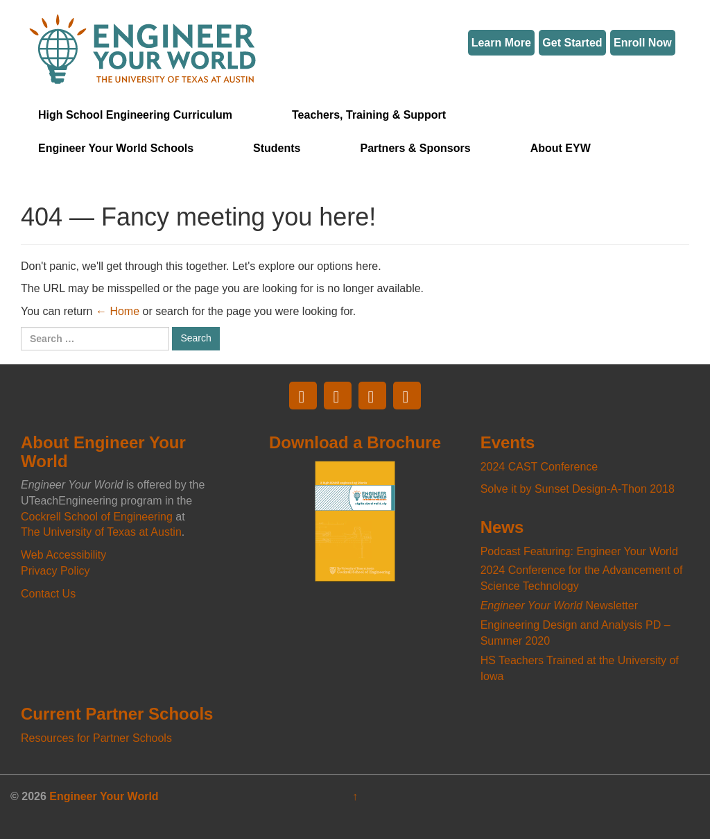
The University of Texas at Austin (101, 532)
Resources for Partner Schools (96, 738)
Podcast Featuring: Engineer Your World (579, 551)
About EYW (560, 148)
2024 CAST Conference (539, 467)
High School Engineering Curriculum (135, 115)
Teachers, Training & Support (369, 115)
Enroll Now (643, 43)
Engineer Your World (103, 796)
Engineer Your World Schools (115, 148)
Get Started (572, 43)
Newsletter (559, 605)
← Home (117, 311)
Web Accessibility (63, 555)
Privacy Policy (55, 571)
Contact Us (48, 594)
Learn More (501, 43)
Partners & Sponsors (415, 148)
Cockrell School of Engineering (97, 517)
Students (276, 148)
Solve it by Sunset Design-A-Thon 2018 (577, 489)
